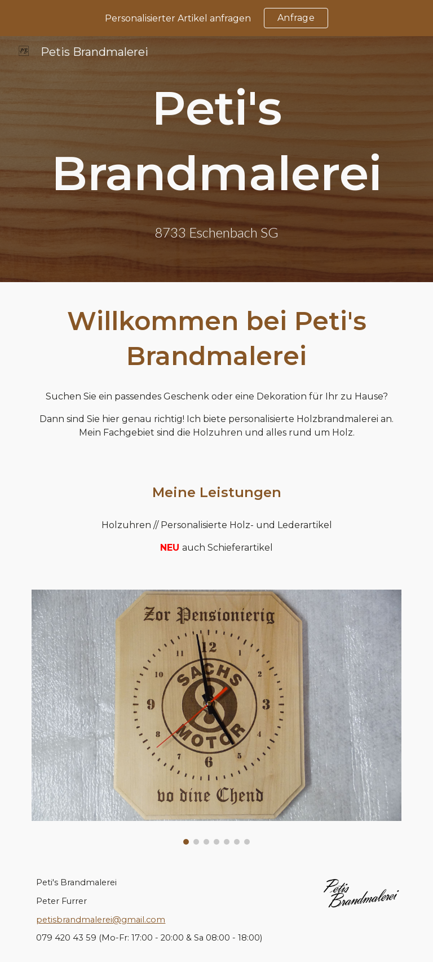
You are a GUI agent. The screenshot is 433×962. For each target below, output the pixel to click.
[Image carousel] (216, 717)
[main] (216, 141)
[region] (216, 18)
